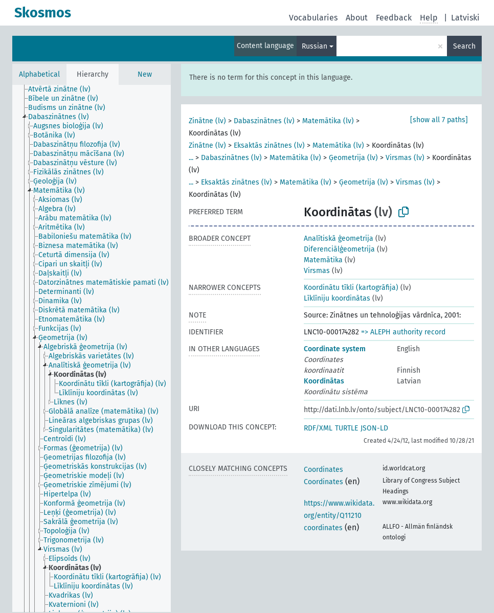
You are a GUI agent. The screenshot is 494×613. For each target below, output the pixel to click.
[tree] (91, 348)
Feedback (394, 17)
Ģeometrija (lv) (353, 157)
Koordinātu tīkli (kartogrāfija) (351, 287)
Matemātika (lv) (328, 121)
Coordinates (323, 469)
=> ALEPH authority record (403, 332)
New (145, 74)
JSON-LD (374, 428)
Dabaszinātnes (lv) (264, 121)
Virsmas (317, 270)
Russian (314, 46)
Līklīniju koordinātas (337, 298)
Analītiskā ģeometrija (338, 238)
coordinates (323, 528)
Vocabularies (313, 17)
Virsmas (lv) (405, 157)
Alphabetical (39, 74)
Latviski (465, 17)
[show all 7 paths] (439, 120)
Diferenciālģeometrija (339, 249)
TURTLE (346, 428)
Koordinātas (324, 381)
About (357, 17)
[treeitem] (64, 89)
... (191, 157)
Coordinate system (335, 349)
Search (464, 46)
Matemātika (323, 260)
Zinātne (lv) (207, 121)
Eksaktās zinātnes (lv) (269, 145)
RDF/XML (318, 428)
